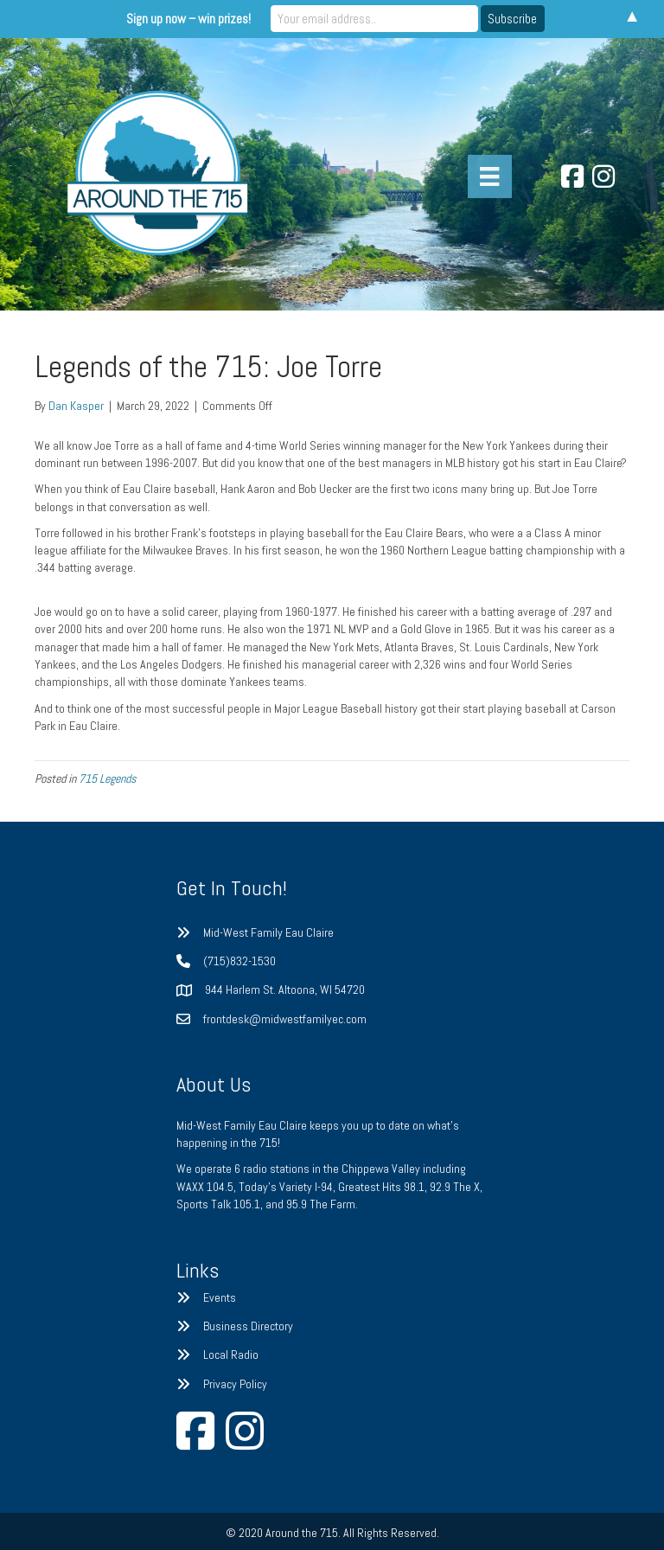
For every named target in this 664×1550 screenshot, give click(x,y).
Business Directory (248, 1326)
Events (219, 1297)
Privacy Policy (235, 1384)
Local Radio (231, 1354)
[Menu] (489, 176)
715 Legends (107, 778)
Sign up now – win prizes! (188, 18)
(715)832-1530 (239, 961)
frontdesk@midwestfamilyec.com (285, 1019)
